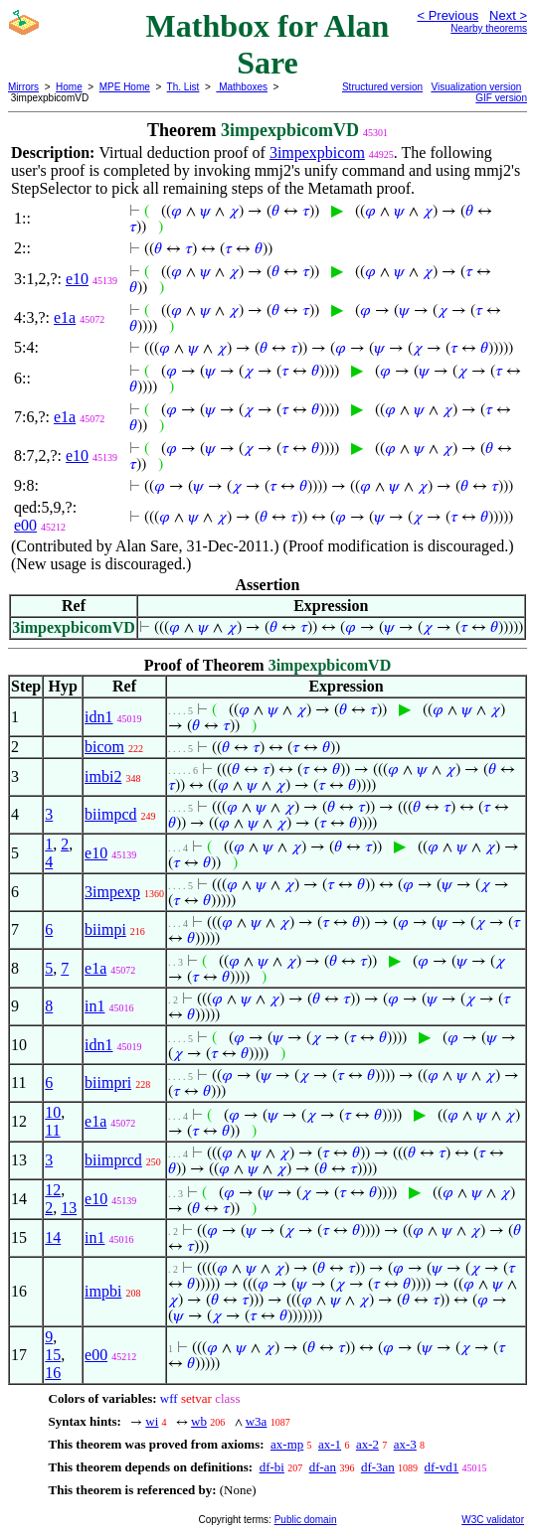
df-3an (378, 1466)
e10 (77, 278)
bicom (104, 746)
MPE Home (124, 86)
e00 (25, 525)
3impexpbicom (317, 152)
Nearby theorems (488, 28)
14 (53, 1237)
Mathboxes (242, 86)
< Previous (447, 15)
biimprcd (113, 1160)
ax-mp (286, 1444)
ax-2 (367, 1444)
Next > (508, 15)
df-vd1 (442, 1466)
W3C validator (492, 1519)
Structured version (382, 86)
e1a (65, 317)
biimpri (108, 1082)
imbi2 (103, 776)
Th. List (183, 86)
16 (53, 1372)
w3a (257, 1421)
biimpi (105, 929)
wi (151, 1421)
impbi (103, 1291)
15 (53, 1354)
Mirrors (23, 86)
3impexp (112, 891)
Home (69, 86)
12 (53, 1189)
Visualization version (476, 86)
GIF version (501, 97)
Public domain (305, 1519)
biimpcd (110, 814)
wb (199, 1421)
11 (52, 1130)
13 (69, 1207)
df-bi (272, 1466)
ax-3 (405, 1444)
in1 (94, 1006)
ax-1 (329, 1444)
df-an (322, 1466)
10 (53, 1112)
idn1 (98, 716)
